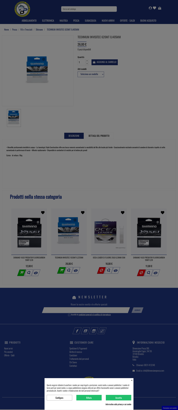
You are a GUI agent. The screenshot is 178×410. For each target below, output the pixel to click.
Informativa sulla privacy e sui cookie (118, 404)
